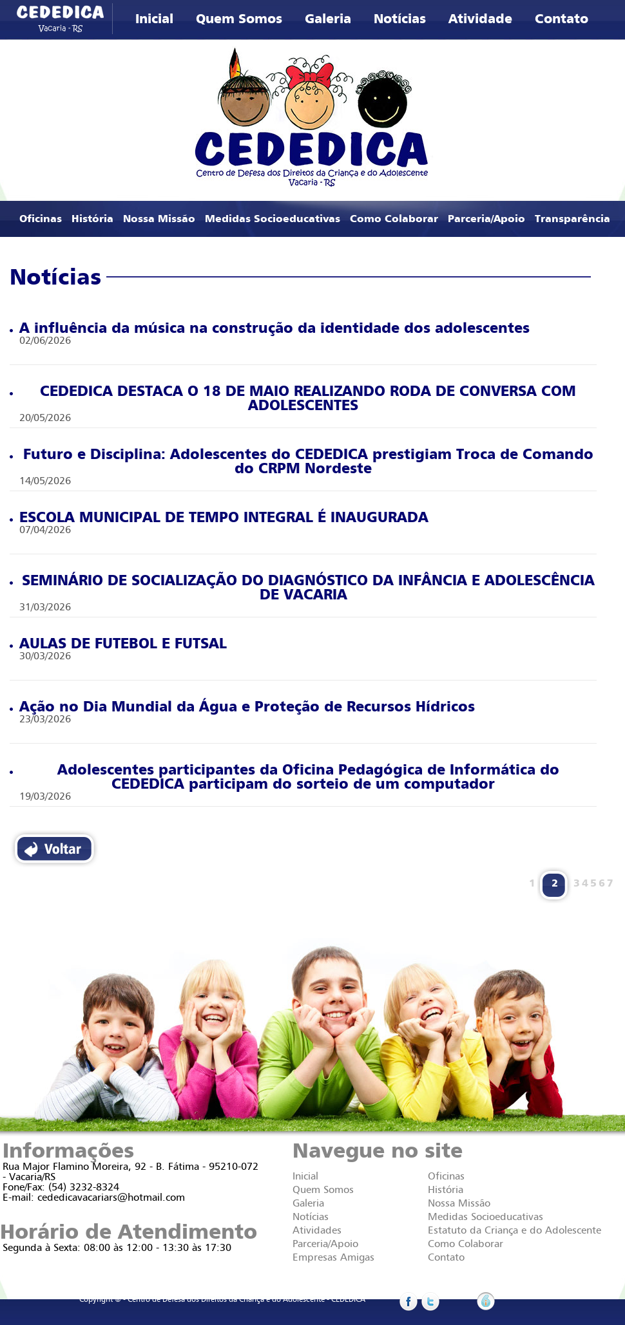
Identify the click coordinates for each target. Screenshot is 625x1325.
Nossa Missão (159, 219)
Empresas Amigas (333, 1257)
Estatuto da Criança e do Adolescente (514, 1230)
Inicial (154, 19)
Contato (561, 19)
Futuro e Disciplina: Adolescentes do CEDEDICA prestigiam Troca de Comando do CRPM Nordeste (301, 461)
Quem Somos (239, 19)
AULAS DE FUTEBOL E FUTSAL (118, 644)
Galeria (328, 19)
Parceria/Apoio (486, 219)
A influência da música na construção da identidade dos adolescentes (270, 328)
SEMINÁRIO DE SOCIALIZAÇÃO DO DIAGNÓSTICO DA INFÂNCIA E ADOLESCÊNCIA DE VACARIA (302, 588)
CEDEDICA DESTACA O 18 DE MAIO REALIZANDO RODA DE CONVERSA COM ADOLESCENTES (293, 398)
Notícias (400, 19)
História (92, 219)
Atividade (480, 19)
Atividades (317, 1230)
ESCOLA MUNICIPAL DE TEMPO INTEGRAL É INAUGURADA (219, 518)
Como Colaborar (394, 219)
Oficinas (40, 219)
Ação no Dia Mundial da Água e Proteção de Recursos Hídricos (242, 707)
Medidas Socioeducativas (272, 219)
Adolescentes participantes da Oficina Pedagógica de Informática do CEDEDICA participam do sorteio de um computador (284, 777)
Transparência (572, 219)
